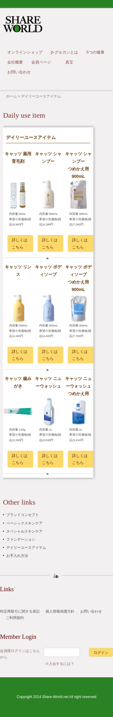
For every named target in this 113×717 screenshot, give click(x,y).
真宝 (69, 62)
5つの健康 (95, 52)
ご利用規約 (15, 618)
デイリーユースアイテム (26, 547)
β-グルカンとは (64, 52)
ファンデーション (20, 539)
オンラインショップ (24, 52)
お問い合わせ (19, 72)
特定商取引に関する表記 (20, 611)
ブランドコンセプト (22, 515)
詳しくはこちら (19, 243)
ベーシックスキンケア (24, 523)
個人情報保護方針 (60, 611)
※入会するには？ (59, 664)
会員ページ (41, 62)
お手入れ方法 (17, 556)
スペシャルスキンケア (24, 531)
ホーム (11, 96)
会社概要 (15, 62)
